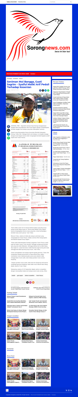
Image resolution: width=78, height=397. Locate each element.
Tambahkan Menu (22, 1)
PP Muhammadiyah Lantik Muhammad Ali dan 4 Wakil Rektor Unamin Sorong (20, 288)
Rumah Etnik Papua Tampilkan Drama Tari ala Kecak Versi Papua (28, 341)
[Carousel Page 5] (65, 193)
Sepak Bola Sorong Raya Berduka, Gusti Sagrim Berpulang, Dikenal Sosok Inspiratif (16, 301)
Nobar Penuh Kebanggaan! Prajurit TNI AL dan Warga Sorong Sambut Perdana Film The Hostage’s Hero (13, 341)
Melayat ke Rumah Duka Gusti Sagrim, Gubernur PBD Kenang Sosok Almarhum (37, 297)
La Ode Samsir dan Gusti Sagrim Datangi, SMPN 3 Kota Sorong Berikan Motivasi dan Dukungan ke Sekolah (38, 306)
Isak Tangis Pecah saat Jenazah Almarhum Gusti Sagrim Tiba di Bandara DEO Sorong (38, 301)
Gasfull (13, 275)
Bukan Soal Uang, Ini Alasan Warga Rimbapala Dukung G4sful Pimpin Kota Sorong (16, 311)
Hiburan (8, 91)
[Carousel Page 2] (60, 193)
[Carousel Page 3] (62, 193)
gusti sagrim (20, 275)
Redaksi (54, 394)
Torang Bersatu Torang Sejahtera (61, 159)
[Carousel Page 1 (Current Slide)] (58, 193)
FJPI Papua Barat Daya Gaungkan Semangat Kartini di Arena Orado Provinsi (13, 328)
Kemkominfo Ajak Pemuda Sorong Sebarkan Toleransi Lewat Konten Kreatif (61, 180)
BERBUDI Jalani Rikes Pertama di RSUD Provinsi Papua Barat (40, 288)
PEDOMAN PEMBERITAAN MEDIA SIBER (40, 394)
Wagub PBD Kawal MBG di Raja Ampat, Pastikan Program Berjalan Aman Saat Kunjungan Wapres (61, 114)
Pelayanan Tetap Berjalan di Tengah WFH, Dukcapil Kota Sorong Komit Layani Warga (61, 93)
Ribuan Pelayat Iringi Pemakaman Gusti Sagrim (16, 297)
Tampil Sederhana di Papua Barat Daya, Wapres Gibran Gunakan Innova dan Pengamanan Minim (61, 98)
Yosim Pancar (39, 275)
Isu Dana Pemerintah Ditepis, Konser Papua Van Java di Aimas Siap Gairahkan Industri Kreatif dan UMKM (42, 328)
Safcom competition (29, 275)
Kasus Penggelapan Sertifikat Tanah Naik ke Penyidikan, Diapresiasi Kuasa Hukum (61, 104)
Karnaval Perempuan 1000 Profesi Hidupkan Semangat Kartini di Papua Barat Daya (28, 328)
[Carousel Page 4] (64, 193)
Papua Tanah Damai (58, 156)
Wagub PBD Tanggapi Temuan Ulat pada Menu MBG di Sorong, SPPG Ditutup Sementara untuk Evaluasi (61, 88)
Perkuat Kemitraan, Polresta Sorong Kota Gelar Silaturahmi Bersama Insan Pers (42, 341)
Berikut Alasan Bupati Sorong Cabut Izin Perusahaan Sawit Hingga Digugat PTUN (61, 144)
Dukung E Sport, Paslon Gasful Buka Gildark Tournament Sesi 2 (17, 306)
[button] (71, 2)
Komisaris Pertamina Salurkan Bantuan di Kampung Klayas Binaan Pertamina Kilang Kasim (61, 109)
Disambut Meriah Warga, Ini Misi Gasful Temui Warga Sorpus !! (38, 311)
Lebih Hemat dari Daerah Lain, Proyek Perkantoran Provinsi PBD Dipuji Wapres (61, 126)
